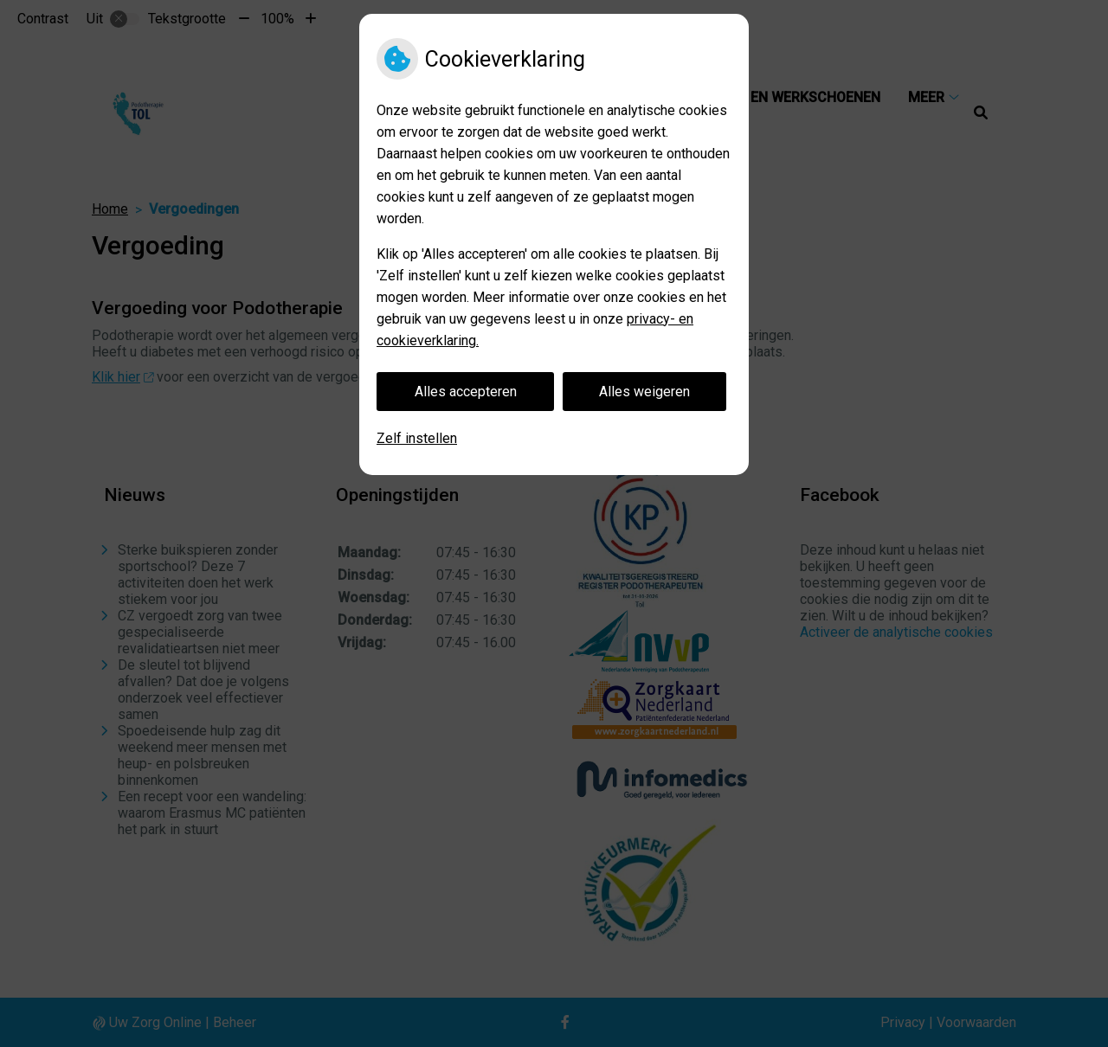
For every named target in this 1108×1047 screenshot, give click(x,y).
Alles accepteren (466, 391)
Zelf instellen (417, 438)
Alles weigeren (644, 391)
